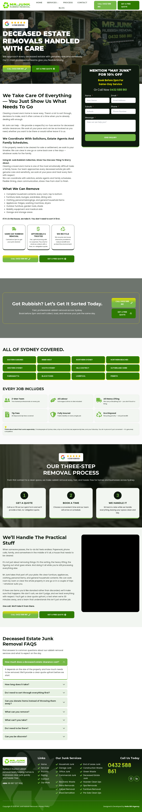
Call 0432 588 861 (104, 5)
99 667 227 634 (13, 783)
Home (39, 2)
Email (113, 95)
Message (89, 117)
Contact (82, 2)
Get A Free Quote (126, 5)
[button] (54, 359)
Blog (62, 8)
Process (68, 2)
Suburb (88, 106)
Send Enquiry (110, 137)
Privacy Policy (44, 806)
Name (88, 95)
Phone (114, 106)
